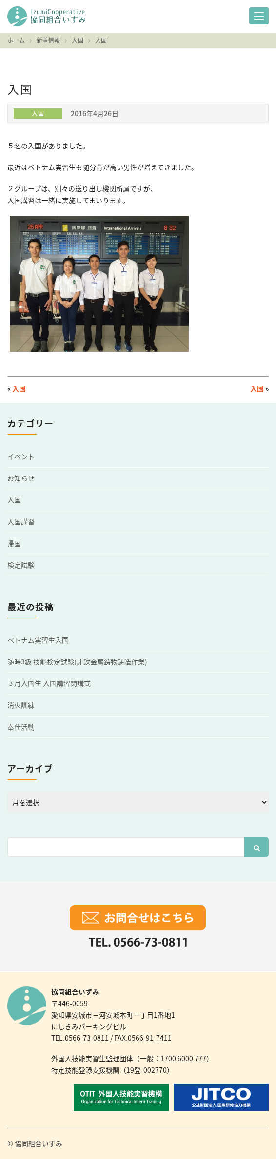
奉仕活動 (21, 727)
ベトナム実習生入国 (38, 639)
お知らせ (21, 478)
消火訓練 (21, 705)
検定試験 (21, 565)
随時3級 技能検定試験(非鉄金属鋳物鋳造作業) (77, 661)
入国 (19, 388)
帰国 (14, 543)
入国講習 (21, 521)
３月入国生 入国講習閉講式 (49, 683)
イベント (21, 456)
